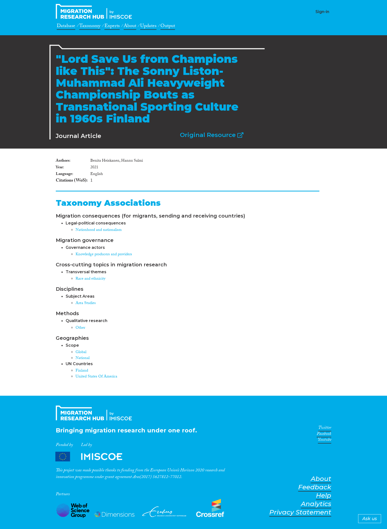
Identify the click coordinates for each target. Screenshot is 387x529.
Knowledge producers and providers (104, 254)
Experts (112, 26)
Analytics (316, 504)
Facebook (324, 435)
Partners (93, 457)
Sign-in (322, 11)
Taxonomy (89, 26)
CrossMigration (95, 11)
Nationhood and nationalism (99, 230)
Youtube (324, 441)
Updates (148, 26)
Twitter (324, 428)
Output (167, 26)
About (130, 26)
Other (80, 328)
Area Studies (86, 303)
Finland (82, 371)
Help (323, 495)
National (83, 358)
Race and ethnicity (90, 279)
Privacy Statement (300, 512)
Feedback (314, 487)
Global (81, 352)
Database (66, 26)
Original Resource (211, 134)
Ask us (369, 518)
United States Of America (96, 377)
